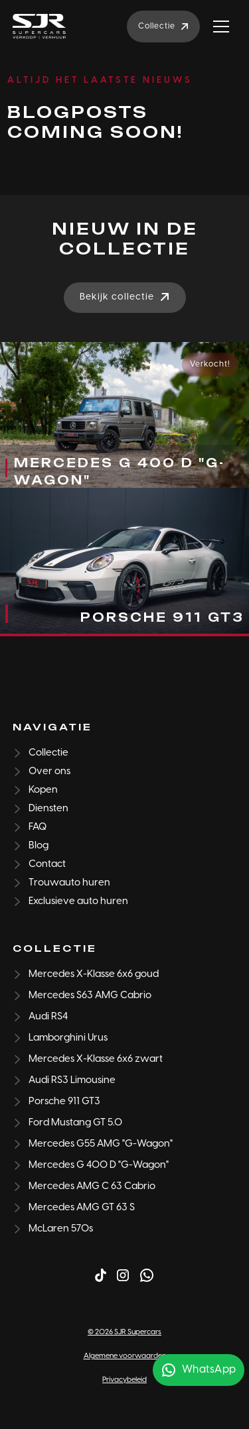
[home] (39, 26)
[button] (221, 26)
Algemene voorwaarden (125, 1356)
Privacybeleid (124, 1380)
